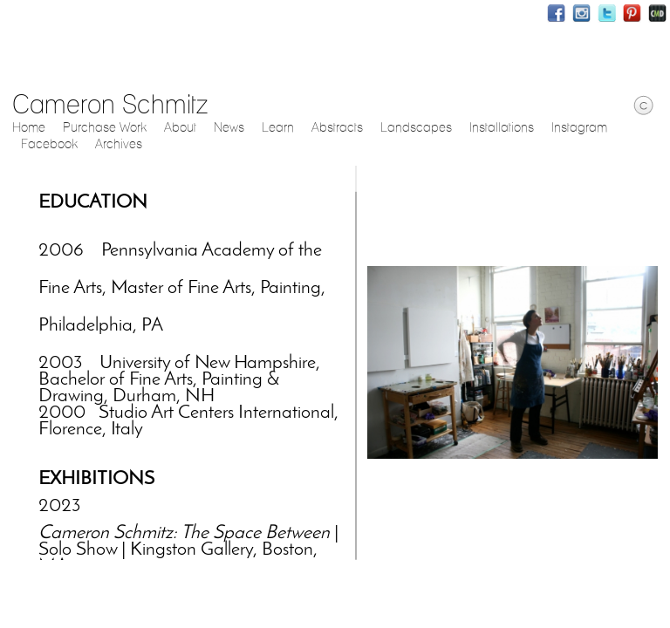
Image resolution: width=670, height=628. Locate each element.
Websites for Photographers (657, 13)
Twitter (607, 13)
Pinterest (632, 13)
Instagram (581, 13)
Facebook (556, 13)
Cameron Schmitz (110, 104)
